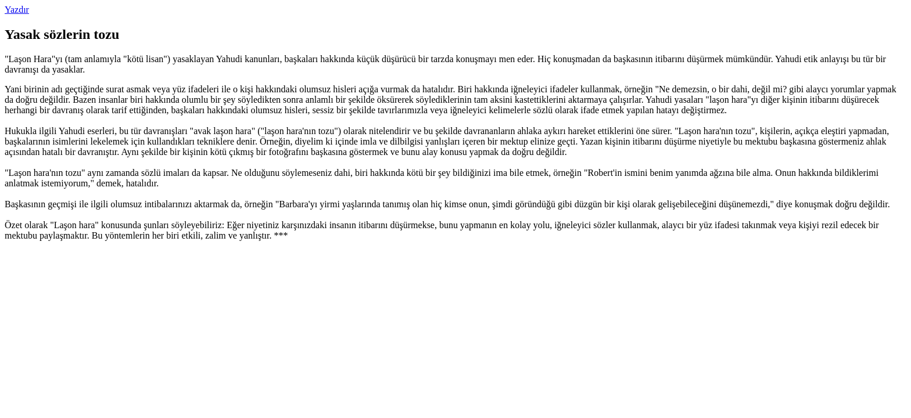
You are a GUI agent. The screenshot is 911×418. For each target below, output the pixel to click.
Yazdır (17, 10)
